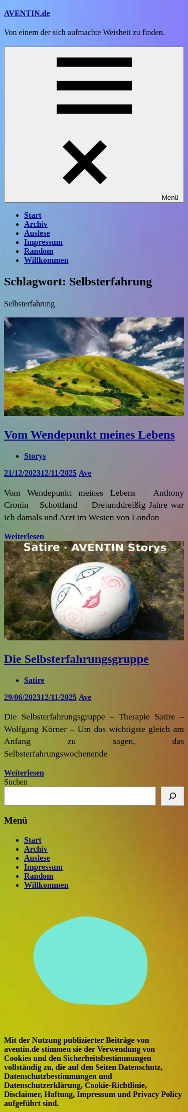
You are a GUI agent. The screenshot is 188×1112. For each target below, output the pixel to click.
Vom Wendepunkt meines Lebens (89, 434)
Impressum (43, 242)
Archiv (36, 224)
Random (39, 251)
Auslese (37, 233)
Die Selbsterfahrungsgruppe (76, 658)
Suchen (16, 782)
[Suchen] (172, 796)
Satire (34, 680)
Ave (85, 473)
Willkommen (46, 260)
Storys (35, 456)
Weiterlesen (24, 536)
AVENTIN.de (27, 13)
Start (33, 215)
